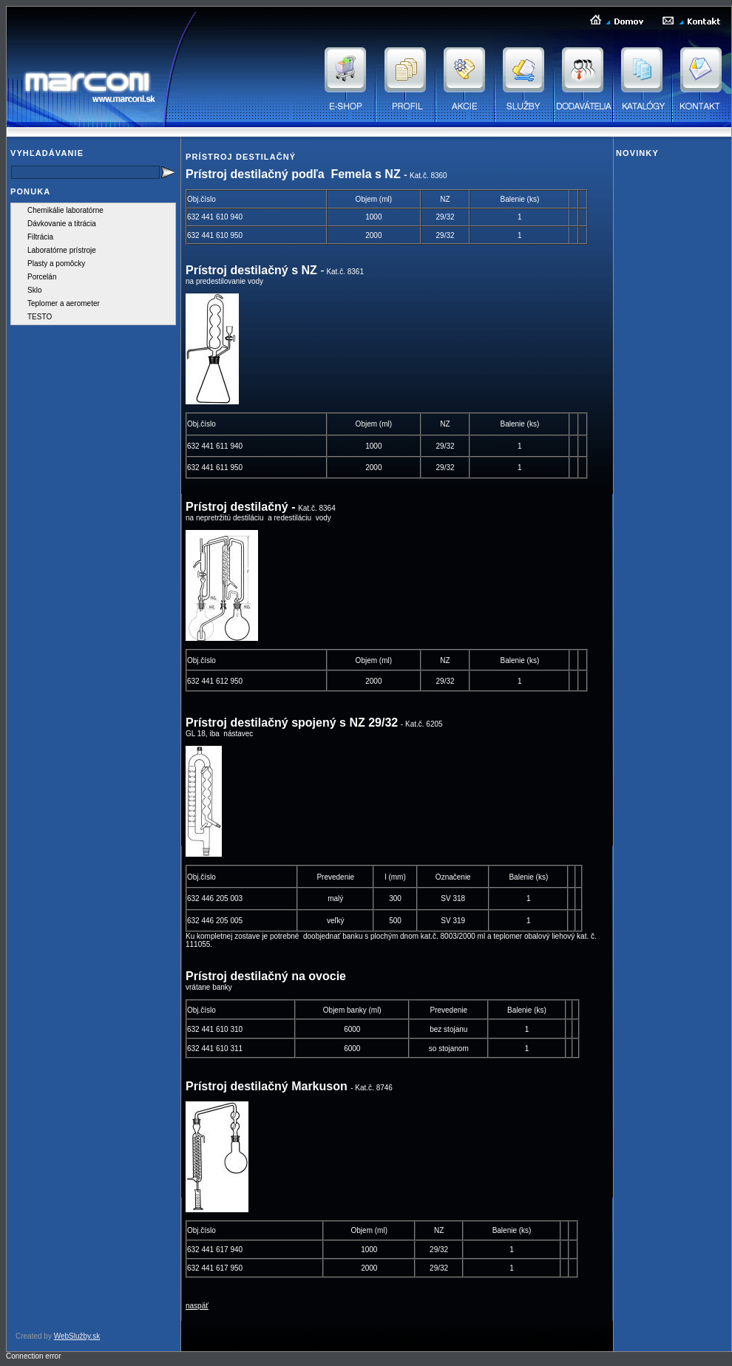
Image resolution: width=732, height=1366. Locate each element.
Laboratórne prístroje (61, 250)
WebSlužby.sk (77, 1336)
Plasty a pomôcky (56, 263)
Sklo (34, 290)
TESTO (39, 317)
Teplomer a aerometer (63, 303)
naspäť (197, 1306)
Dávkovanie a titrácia (61, 224)
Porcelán (41, 277)
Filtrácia (40, 237)
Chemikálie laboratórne (65, 210)
